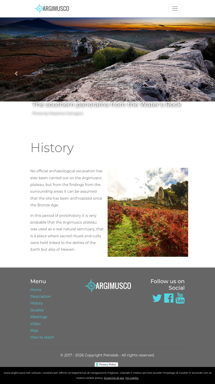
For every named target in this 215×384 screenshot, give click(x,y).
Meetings (38, 317)
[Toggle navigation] (175, 8)
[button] (16, 73)
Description (40, 296)
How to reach (42, 337)
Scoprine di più (114, 378)
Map (34, 330)
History (36, 303)
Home (36, 290)
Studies (37, 310)
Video (35, 324)
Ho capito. (132, 378)
